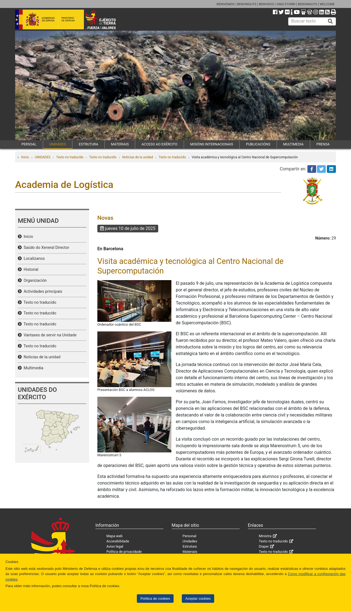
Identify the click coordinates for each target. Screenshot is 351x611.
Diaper (264, 546)
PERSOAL (28, 144)
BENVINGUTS (246, 4)
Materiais (190, 552)
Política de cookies (155, 598)
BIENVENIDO (226, 4)
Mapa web (114, 536)
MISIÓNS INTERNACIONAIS (211, 144)
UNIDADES (57, 144)
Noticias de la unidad (137, 157)
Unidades (190, 541)
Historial (30, 269)
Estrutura (190, 546)
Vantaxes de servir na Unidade (49, 335)
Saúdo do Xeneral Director (45, 247)
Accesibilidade (117, 541)
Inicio (25, 157)
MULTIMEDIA (293, 144)
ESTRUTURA (88, 144)
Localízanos (33, 258)
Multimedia (32, 368)
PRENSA (323, 144)
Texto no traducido (69, 157)
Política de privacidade (124, 552)
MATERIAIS (120, 144)
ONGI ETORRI (285, 4)
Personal (189, 536)
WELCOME (327, 4)
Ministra (265, 536)
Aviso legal (114, 546)
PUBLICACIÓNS (258, 144)
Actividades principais (42, 291)
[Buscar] (330, 21)
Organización (34, 280)
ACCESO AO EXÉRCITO (159, 144)
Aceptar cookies (198, 598)
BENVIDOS (266, 4)
